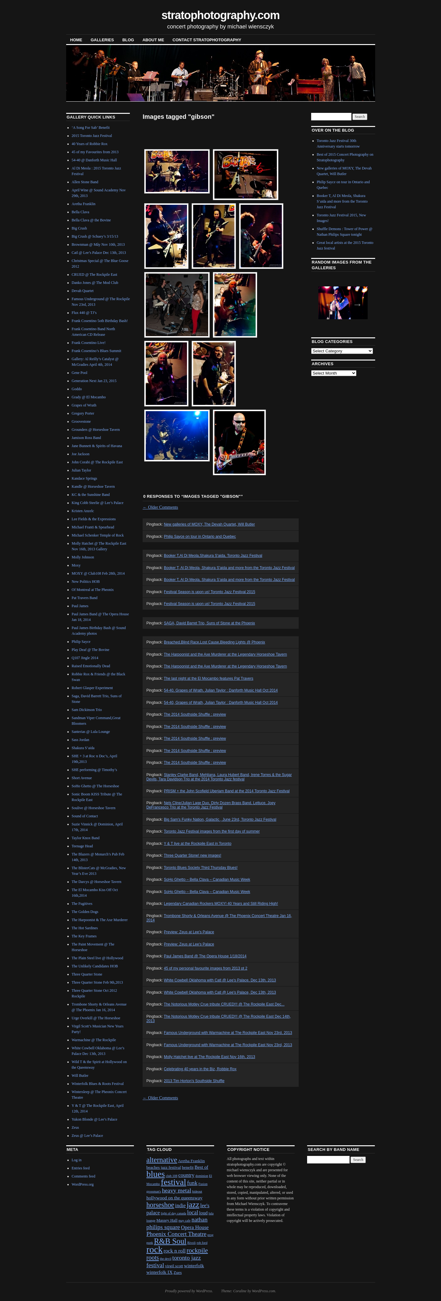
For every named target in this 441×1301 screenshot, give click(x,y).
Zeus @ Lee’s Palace (87, 1135)
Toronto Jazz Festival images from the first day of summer (212, 831)
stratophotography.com (220, 15)
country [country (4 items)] (186, 1175)
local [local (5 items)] (192, 1212)
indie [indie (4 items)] (180, 1205)
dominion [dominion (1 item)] (201, 1175)
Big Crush (79, 228)
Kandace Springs (84, 478)
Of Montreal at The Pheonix (93, 589)
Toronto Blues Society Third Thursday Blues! (201, 867)
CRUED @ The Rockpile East (94, 274)
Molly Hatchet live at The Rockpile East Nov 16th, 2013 (209, 1057)
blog (128, 40)
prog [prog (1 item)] (210, 1235)
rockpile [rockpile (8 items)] (197, 1250)
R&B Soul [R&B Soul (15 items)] (170, 1241)
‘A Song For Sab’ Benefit (91, 127)
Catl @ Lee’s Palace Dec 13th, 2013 (99, 252)
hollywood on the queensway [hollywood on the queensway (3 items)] (174, 1197)
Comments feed (84, 1176)
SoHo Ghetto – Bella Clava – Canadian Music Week (207, 879)
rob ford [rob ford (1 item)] (202, 1242)
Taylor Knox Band (86, 838)
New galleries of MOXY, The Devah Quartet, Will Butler (209, 524)
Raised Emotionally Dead (91, 666)
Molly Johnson (83, 557)
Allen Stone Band (85, 182)
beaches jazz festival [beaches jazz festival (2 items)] (163, 1167)
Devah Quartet (83, 291)
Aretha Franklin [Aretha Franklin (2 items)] (191, 1160)
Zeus (75, 1127)
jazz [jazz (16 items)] (193, 1204)
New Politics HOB (86, 581)
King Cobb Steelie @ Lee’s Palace (98, 503)
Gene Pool (79, 373)
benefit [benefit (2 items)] (188, 1167)
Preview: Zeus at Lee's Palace (189, 932)
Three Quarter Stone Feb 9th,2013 (97, 982)
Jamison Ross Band (86, 438)
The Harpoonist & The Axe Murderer (100, 920)
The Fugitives (82, 903)
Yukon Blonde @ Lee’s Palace (94, 1119)
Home (76, 40)
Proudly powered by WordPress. (189, 1291)
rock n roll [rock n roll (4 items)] (175, 1251)
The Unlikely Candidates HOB (95, 966)
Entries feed (81, 1168)
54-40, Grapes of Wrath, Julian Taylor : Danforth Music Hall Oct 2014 (221, 690)
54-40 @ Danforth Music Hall (94, 160)
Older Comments (160, 507)
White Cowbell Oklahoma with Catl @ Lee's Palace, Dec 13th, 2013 (220, 980)
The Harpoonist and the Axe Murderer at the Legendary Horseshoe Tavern (225, 654)
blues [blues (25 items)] (155, 1174)
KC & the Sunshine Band (91, 494)
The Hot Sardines (85, 928)
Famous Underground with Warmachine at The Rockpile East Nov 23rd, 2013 (228, 1033)
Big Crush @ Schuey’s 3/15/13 (95, 236)
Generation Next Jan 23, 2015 (94, 381)
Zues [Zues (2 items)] (178, 1272)
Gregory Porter (83, 413)
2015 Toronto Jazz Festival (92, 136)
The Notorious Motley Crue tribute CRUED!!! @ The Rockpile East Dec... (224, 1004)
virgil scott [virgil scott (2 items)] (174, 1265)
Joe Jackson (81, 454)
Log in (77, 1160)
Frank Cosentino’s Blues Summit (96, 351)
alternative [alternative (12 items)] (161, 1160)
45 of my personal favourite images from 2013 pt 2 (205, 968)
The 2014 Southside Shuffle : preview (195, 714)
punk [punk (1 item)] (149, 1242)
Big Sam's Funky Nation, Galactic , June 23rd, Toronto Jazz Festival (220, 819)
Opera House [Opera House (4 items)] (195, 1227)
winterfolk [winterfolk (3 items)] (194, 1265)
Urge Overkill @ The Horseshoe (96, 1018)
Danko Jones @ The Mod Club (95, 282)
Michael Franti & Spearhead (93, 527)
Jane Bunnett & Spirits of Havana (97, 446)
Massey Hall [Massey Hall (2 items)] (167, 1220)
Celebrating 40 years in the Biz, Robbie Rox (200, 1069)
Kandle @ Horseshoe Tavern (93, 486)
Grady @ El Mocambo (89, 397)
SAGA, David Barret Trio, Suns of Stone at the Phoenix (209, 623)
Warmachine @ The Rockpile (94, 1040)
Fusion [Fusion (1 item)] (203, 1184)
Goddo (77, 389)
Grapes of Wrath (84, 405)
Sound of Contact (85, 816)
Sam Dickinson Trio (87, 710)
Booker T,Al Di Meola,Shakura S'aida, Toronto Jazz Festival (213, 555)
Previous (327, 302)
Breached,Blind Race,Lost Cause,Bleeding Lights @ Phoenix (214, 642)
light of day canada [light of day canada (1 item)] (173, 1213)
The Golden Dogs (85, 912)
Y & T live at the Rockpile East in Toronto (198, 843)
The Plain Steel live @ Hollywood (97, 958)
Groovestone (81, 421)
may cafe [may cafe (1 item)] (185, 1220)
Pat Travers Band (85, 598)
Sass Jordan (80, 740)
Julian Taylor (81, 470)
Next (355, 302)
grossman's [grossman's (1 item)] (153, 1191)
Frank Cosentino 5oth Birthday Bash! (100, 321)
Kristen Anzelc (83, 511)
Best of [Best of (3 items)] (201, 1167)
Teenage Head (82, 846)
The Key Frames (84, 936)
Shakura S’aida (83, 748)
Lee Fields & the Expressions (94, 519)
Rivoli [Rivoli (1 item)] (191, 1242)
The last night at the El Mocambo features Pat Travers (208, 678)
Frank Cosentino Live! (89, 342)
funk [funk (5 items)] (192, 1183)
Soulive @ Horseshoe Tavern (93, 808)
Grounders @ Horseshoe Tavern (96, 429)
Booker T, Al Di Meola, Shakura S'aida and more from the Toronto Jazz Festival (229, 568)
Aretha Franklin (84, 204)
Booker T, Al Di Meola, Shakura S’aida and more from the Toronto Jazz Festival (229, 579)
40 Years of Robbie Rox (90, 144)
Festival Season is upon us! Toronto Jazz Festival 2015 (209, 592)
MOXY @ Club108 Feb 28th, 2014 (98, 573)
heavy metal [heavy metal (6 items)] (176, 1190)
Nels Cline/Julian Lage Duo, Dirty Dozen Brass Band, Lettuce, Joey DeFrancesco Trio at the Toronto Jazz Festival (211, 805)
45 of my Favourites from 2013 (95, 152)
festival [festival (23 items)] (173, 1182)
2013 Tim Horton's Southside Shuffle (194, 1081)
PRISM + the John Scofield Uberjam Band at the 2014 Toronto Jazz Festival (227, 791)
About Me (153, 40)
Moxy (76, 565)
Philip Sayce (81, 641)
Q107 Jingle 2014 (85, 658)
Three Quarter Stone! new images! (192, 855)
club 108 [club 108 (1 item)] (171, 1175)
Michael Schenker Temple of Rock (98, 535)
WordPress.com (263, 1291)
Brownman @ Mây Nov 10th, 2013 (98, 244)
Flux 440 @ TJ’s (84, 312)
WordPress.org (83, 1184)
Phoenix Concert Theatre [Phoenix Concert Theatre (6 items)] (176, 1234)
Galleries (102, 40)
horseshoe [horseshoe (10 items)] (160, 1205)
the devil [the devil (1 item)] (165, 1258)
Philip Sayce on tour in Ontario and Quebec (200, 536)
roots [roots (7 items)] (152, 1257)
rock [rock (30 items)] (154, 1249)
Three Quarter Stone (87, 974)
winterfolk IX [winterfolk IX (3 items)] (159, 1272)
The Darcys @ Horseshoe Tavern (96, 882)
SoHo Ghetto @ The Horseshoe (95, 786)
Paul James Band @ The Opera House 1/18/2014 (205, 956)
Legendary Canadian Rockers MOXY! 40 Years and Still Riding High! (221, 903)
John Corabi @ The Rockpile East (97, 462)
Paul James (80, 606)
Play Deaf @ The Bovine (91, 650)
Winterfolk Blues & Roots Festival (98, 1084)
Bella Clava (80, 212)
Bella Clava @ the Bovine (91, 220)
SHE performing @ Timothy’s (94, 770)
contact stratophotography (207, 40)
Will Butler (80, 1075)
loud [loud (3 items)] (203, 1212)
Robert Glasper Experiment (92, 688)
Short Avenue (82, 778)
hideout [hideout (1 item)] (197, 1191)
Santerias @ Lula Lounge (91, 731)
